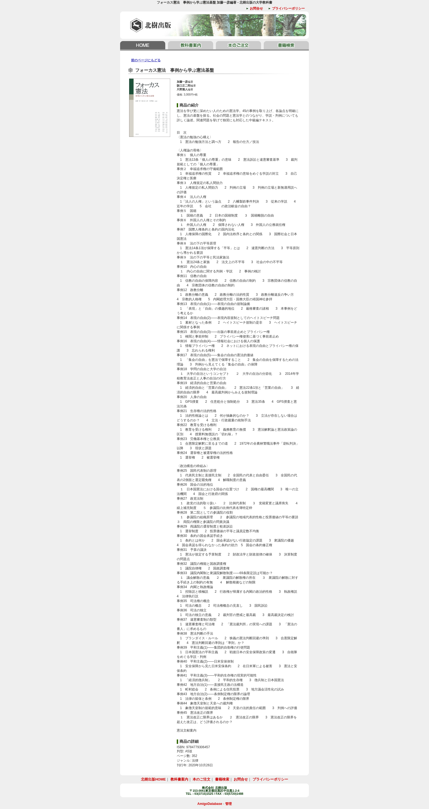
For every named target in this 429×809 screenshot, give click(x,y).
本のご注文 (238, 46)
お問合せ (256, 8)
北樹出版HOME (143, 46)
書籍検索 (285, 46)
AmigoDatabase (209, 804)
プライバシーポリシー (288, 8)
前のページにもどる (146, 60)
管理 (228, 804)
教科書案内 (191, 46)
